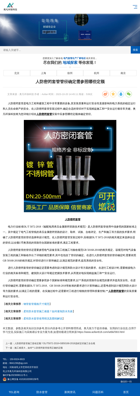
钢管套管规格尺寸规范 (36, 303)
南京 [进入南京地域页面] (123, 73)
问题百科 (98, 389)
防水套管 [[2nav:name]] (42, 389)
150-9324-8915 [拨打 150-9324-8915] (17, 359)
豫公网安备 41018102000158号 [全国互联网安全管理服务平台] (23, 379)
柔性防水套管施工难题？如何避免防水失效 (48, 311)
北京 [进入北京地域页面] (16, 73)
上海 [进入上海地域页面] (43, 73)
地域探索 (71, 63)
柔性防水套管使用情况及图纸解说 (42, 318)
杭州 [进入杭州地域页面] (96, 73)
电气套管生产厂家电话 (74, 58)
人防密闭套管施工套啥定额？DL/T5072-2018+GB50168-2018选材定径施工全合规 (54, 343)
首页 (126, 389)
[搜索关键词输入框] (70, 50)
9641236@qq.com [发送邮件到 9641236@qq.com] (18, 363)
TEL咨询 (14, 389)
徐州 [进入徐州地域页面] (69, 73)
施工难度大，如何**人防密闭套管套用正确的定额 (38, 348)
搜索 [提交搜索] (135, 49)
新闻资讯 (70, 389)
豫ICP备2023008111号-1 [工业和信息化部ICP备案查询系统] (15, 375)
